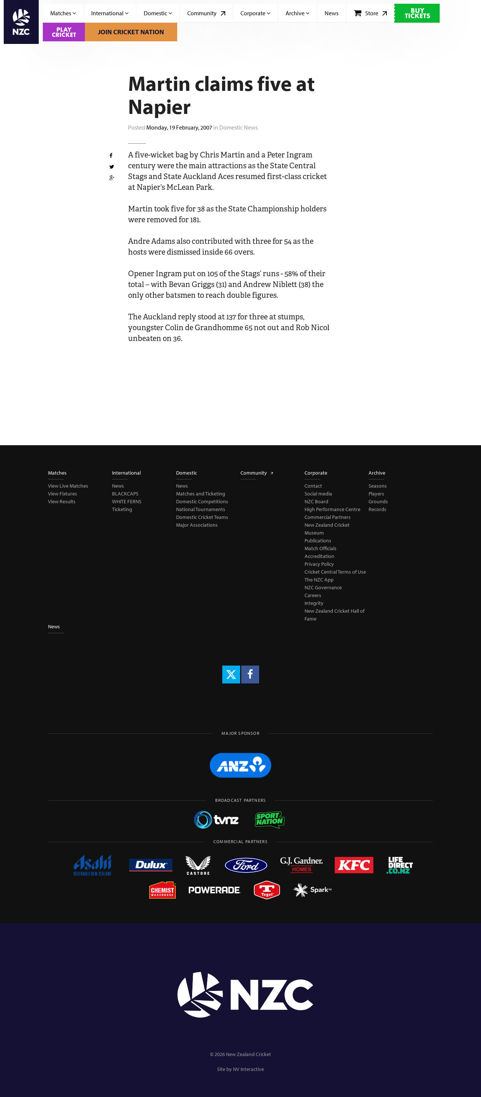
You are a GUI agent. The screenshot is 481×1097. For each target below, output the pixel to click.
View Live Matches (68, 485)
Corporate (255, 13)
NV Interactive (248, 1069)
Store (370, 13)
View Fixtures (62, 493)
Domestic (158, 13)
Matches (63, 13)
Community (206, 13)
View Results (62, 501)
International (109, 13)
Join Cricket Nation (131, 32)
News (331, 13)
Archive (297, 13)
